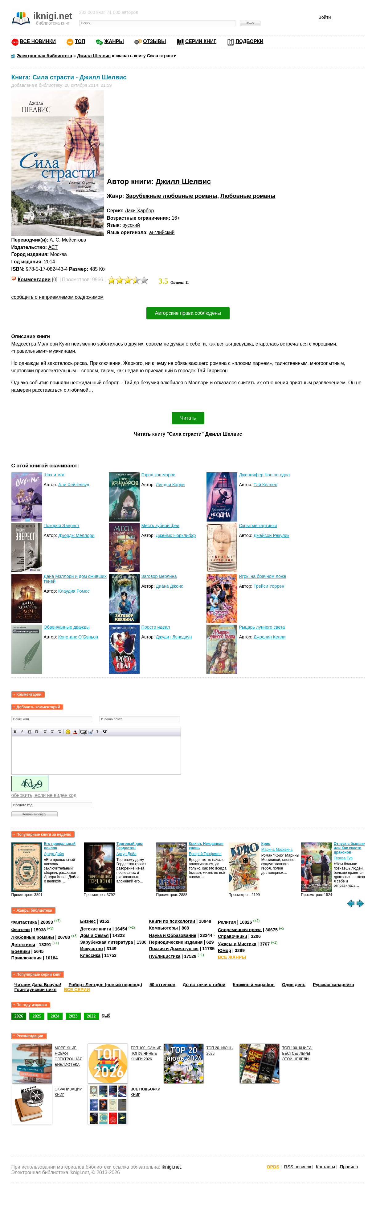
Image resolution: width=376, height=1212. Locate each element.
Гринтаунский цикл (35, 989)
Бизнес (88, 921)
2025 (36, 1016)
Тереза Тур (343, 858)
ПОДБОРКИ (249, 41)
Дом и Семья (94, 935)
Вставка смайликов (68, 732)
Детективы (23, 944)
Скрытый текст (83, 732)
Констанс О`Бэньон (78, 636)
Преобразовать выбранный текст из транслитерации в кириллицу (97, 732)
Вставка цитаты (90, 732)
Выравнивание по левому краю (45, 732)
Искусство (91, 948)
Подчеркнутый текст (29, 732)
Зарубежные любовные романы (171, 196)
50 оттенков (162, 984)
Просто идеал (155, 627)
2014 (49, 261)
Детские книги (95, 928)
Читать (188, 418)
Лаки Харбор (139, 210)
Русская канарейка (333, 984)
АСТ (53, 247)
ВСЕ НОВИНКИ (38, 41)
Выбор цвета (75, 732)
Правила (349, 1166)
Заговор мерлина (159, 576)
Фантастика (24, 922)
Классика (90, 955)
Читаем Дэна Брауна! (37, 984)
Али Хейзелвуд (73, 484)
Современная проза (240, 929)
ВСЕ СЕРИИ (77, 989)
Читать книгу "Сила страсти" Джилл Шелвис (188, 434)
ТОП (80, 41)
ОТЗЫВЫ (154, 41)
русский (131, 225)
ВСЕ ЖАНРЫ (232, 957)
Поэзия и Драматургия (174, 948)
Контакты (325, 1166)
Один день (293, 984)
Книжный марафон (254, 984)
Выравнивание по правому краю (59, 732)
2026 (18, 1016)
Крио (265, 844)
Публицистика (165, 956)
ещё (106, 1015)
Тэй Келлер (265, 484)
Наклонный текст (22, 732)
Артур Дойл (54, 854)
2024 (55, 1016)
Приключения (26, 957)
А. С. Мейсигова (68, 239)
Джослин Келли (270, 636)
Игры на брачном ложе (262, 576)
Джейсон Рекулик (271, 535)
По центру (52, 732)
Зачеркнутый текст (36, 732)
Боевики (20, 951)
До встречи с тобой (204, 984)
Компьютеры (163, 928)
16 (174, 218)
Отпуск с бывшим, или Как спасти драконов (350, 848)
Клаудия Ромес (74, 591)
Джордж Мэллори (76, 535)
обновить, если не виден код (43, 795)
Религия (227, 922)
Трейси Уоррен (269, 586)
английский (161, 232)
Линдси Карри (170, 484)
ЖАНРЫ (114, 41)
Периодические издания (176, 942)
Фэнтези (20, 929)
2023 (73, 1016)
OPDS (273, 1166)
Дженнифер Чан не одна (264, 474)
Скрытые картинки (258, 525)
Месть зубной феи (160, 525)
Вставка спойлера (104, 732)
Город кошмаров (158, 474)
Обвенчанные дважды (67, 627)
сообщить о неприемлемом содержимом (57, 297)
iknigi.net (171, 1167)
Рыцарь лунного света (262, 627)
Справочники (232, 936)
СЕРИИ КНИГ (200, 41)
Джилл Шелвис (183, 181)
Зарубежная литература (106, 942)
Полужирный (15, 732)
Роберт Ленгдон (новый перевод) (105, 984)
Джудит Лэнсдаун (174, 636)
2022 (91, 1016)
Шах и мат (54, 474)
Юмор (224, 950)
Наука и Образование (172, 935)
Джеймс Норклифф (176, 535)
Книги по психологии (172, 921)
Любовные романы (247, 196)
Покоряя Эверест (62, 525)
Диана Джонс (169, 586)
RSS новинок (297, 1166)
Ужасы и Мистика (237, 943)
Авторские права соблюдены (188, 313)
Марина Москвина (276, 849)
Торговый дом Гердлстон (129, 846)
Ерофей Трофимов (205, 854)
